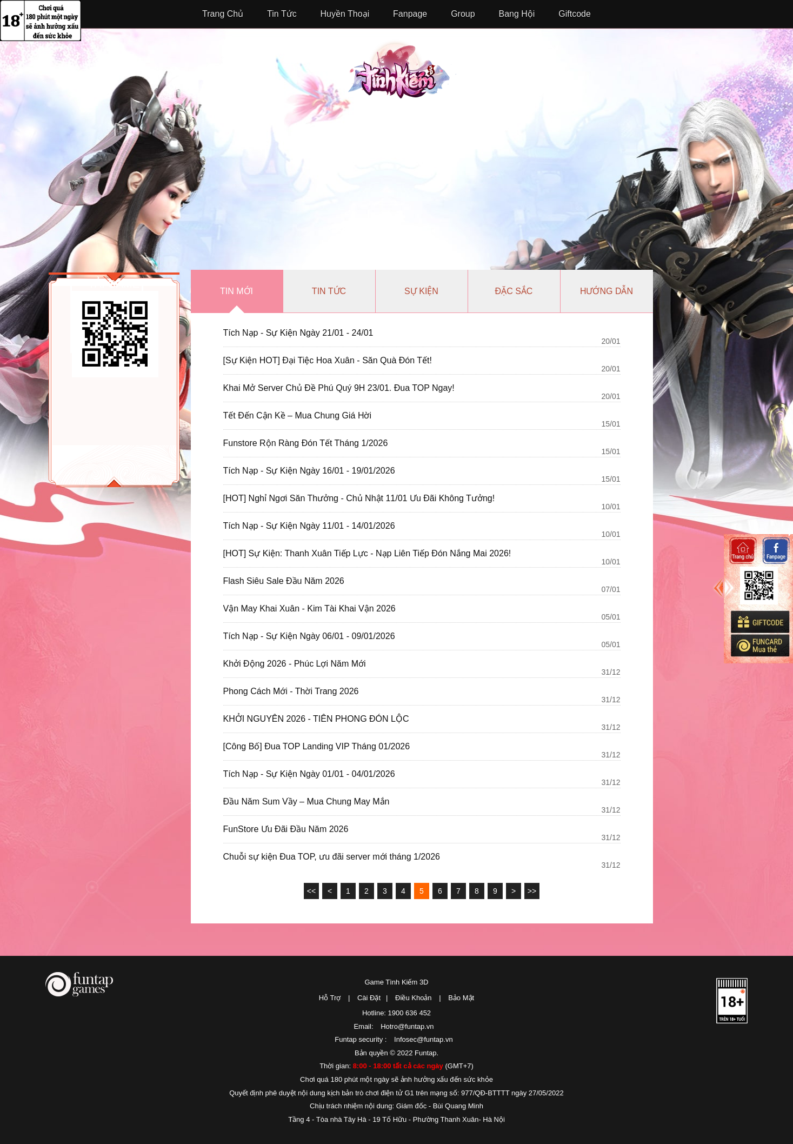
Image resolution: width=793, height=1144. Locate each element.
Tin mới (236, 291)
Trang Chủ (222, 13)
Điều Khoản (413, 998)
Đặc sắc (514, 291)
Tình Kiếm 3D (402, 68)
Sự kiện (421, 291)
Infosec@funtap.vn (423, 1039)
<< (311, 891)
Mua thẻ (759, 645)
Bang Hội (517, 13)
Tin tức (329, 291)
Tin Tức (282, 13)
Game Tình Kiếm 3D (396, 982)
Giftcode (574, 13)
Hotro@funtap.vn (407, 1026)
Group (463, 13)
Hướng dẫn (606, 291)
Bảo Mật (461, 998)
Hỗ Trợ (330, 998)
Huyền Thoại (345, 13)
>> (532, 891)
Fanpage (410, 13)
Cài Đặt (369, 998)
